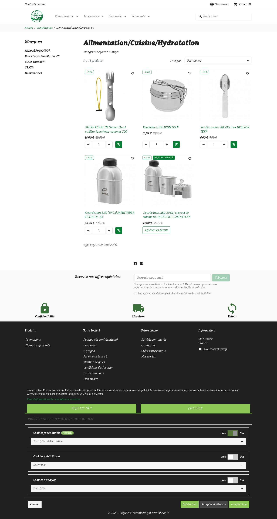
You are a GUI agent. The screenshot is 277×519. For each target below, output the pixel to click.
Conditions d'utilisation (98, 367)
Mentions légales (94, 362)
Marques (33, 42)
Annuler (34, 504)
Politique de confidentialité (100, 339)
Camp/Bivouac (64, 16)
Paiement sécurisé (95, 356)
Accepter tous (239, 504)
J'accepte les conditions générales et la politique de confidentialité (174, 293)
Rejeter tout (81, 408)
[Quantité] (99, 144)
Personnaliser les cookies (65, 399)
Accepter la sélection (214, 504)
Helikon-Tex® (33, 73)
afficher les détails (156, 230)
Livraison (89, 345)
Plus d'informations (38, 399)
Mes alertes (148, 356)
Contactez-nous (35, 4)
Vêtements (138, 16)
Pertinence (218, 61)
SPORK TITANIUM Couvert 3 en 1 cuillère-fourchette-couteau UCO (106, 129)
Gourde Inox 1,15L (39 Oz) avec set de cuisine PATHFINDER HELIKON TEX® (167, 215)
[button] (219, 4)
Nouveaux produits (38, 345)
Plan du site (90, 379)
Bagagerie (115, 16)
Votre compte (149, 330)
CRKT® (29, 67)
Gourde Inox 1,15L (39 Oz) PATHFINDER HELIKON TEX (109, 215)
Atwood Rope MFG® (37, 50)
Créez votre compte (153, 351)
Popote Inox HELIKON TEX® (161, 127)
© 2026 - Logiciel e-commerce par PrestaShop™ (138, 513)
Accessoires (91, 16)
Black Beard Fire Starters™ (42, 56)
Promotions (33, 339)
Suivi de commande (153, 339)
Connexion (148, 345)
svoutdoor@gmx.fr (215, 349)
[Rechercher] (224, 16)
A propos (89, 351)
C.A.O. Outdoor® (35, 62)
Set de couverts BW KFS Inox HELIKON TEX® (224, 129)
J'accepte (195, 408)
